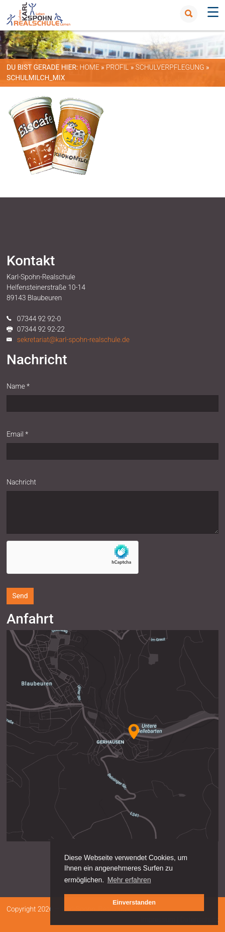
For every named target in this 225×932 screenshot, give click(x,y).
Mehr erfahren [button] (129, 880)
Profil (117, 67)
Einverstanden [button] (134, 902)
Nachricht (21, 482)
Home (89, 67)
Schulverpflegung (169, 67)
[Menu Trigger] (213, 12)
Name (18, 386)
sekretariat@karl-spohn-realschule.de (73, 340)
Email (17, 434)
